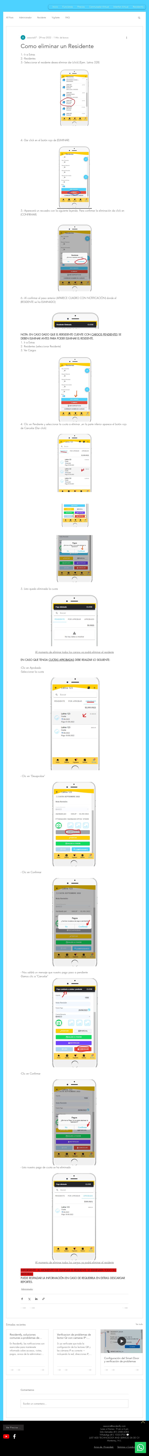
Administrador (25, 17)
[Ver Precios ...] (13, 1427)
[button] (139, 17)
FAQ (67, 17)
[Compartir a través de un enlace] (43, 1298)
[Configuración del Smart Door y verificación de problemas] (122, 1341)
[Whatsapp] (140, 1447)
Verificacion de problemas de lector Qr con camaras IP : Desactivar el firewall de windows (74, 1336)
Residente (41, 17)
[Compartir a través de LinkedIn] (36, 1298)
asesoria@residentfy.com (114, 1426)
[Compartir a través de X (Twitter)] (29, 1298)
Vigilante (56, 17)
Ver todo (139, 1324)
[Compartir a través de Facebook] (22, 1298)
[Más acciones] (126, 37)
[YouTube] (6, 1436)
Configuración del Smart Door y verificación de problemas (121, 1360)
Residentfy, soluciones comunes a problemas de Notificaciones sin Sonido (24, 1336)
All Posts (9, 17)
